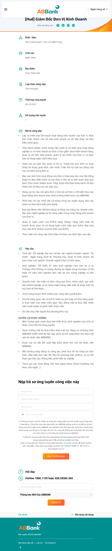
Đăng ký (56, 502)
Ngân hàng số (98, 9)
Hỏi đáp (26, 471)
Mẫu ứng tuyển (65, 443)
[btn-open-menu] (5, 9)
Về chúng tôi (50, 543)
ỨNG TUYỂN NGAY (56, 456)
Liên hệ (39, 543)
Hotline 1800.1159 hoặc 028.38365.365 (45, 478)
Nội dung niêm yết (25, 543)
